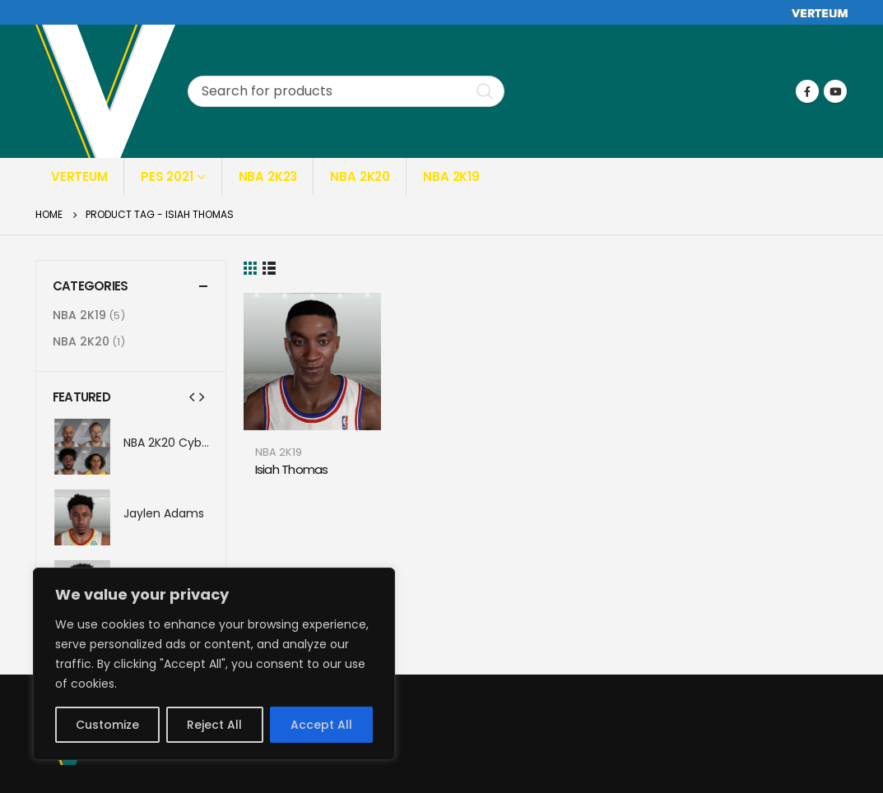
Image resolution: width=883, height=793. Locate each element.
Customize (107, 724)
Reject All (214, 724)
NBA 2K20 (360, 176)
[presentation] (191, 396)
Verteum (79, 176)
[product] (312, 361)
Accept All (321, 724)
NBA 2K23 (268, 176)
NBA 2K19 (451, 176)
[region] (214, 664)
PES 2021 (167, 176)
